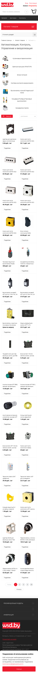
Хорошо (19, 669)
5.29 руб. (27, 359)
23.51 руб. (27, 328)
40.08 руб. (10, 236)
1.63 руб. (27, 420)
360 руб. (10, 267)
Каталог (4, 18)
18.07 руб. (27, 390)
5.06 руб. (10, 144)
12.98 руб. (27, 512)
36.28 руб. (27, 206)
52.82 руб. (10, 574)
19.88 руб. (10, 420)
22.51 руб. (27, 482)
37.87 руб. (27, 298)
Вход (26, 3)
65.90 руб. (10, 175)
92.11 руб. (27, 144)
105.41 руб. (27, 543)
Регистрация (33, 3)
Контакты (22, 18)
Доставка (13, 18)
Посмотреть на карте (9, 639)
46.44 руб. (10, 206)
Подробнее (7, 148)
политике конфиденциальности (12, 664)
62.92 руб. (10, 298)
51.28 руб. (27, 175)
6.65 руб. (10, 451)
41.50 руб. (27, 574)
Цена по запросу (10, 328)
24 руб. (27, 267)
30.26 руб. (10, 359)
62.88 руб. (27, 236)
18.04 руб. (10, 543)
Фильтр (7, 116)
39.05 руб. (10, 482)
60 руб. (27, 451)
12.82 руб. (10, 390)
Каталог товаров (19, 26)
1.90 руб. (10, 512)
